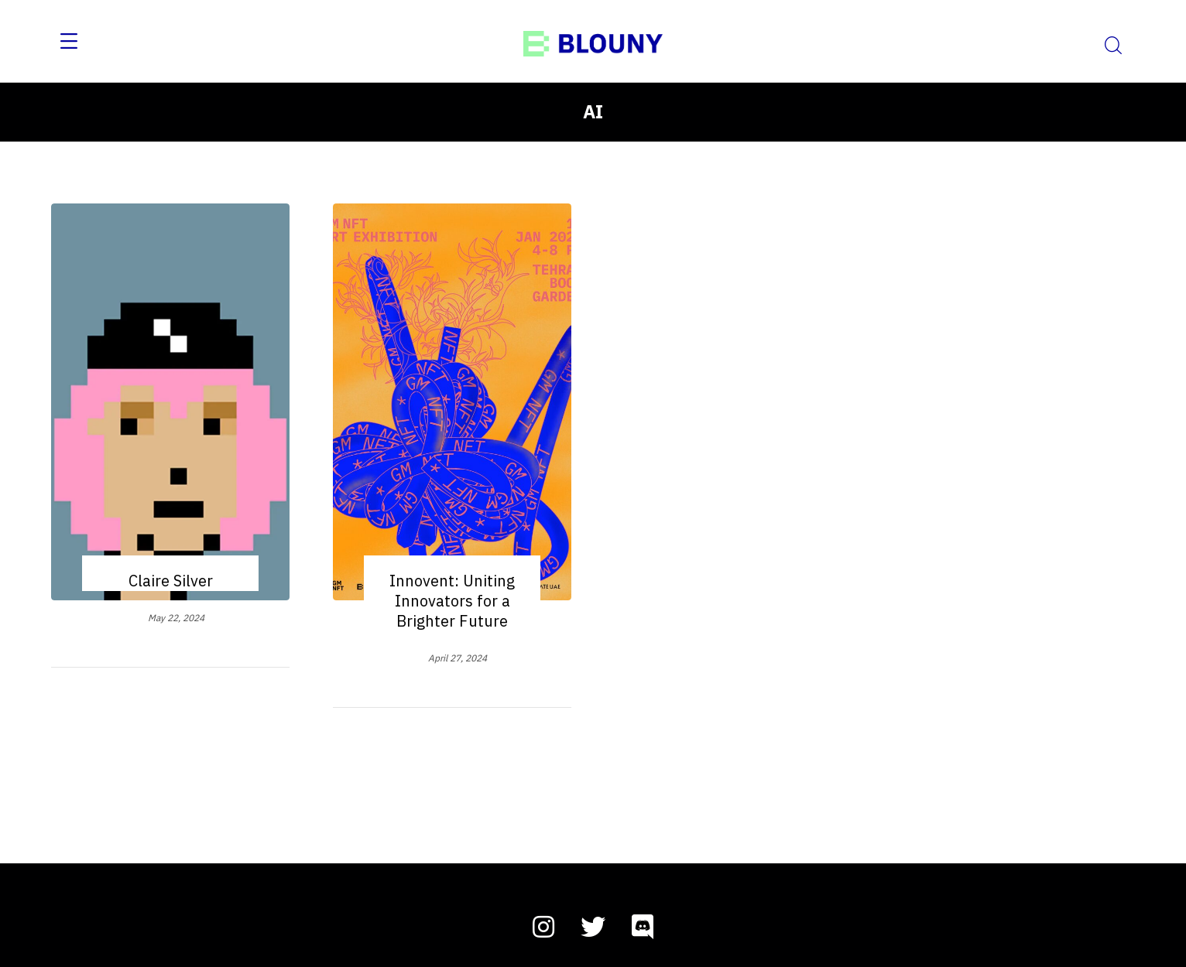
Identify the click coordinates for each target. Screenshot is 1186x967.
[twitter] (593, 927)
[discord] (642, 927)
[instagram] (543, 927)
